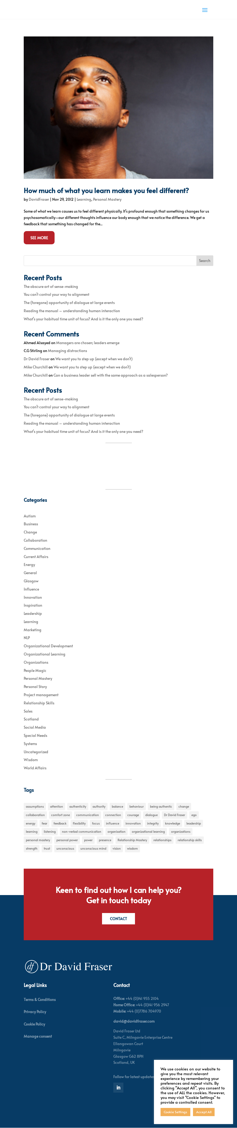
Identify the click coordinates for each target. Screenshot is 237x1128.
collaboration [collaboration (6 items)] (35, 815)
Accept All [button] (203, 1112)
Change (30, 532)
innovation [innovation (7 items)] (133, 823)
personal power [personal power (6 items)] (67, 840)
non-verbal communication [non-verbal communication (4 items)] (81, 831)
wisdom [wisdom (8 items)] (132, 848)
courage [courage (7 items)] (133, 815)
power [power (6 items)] (88, 840)
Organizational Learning (44, 654)
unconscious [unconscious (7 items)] (65, 848)
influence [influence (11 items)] (112, 823)
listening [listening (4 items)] (50, 831)
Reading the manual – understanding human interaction (72, 310)
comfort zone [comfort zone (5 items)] (60, 815)
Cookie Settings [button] (175, 1112)
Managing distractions (67, 350)
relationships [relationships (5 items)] (162, 840)
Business (31, 523)
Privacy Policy (35, 1011)
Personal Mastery (107, 199)
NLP (27, 637)
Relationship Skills (39, 702)
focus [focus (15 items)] (96, 823)
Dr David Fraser (37, 358)
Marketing (32, 629)
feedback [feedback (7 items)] (60, 823)
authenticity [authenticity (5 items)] (77, 806)
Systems (30, 743)
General (30, 572)
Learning (84, 199)
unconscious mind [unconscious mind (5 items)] (93, 848)
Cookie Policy (34, 1024)
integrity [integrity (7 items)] (153, 823)
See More (39, 237)
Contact (118, 918)
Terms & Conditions (40, 999)
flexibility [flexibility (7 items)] (79, 823)
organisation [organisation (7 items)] (116, 831)
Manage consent (38, 1036)
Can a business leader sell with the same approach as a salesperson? (111, 375)
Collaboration (35, 540)
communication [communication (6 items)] (87, 815)
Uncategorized (36, 751)
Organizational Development (48, 645)
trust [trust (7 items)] (47, 848)
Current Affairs (36, 556)
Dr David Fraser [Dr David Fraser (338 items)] (174, 815)
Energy (29, 564)
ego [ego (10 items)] (194, 815)
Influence (31, 589)
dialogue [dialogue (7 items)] (151, 815)
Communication (37, 548)
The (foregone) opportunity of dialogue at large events (69, 302)
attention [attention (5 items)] (56, 806)
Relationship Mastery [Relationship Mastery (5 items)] (132, 840)
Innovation (33, 597)
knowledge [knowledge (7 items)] (172, 823)
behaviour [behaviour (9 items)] (136, 806)
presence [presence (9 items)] (105, 840)
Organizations (36, 662)
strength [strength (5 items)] (31, 848)
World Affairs (35, 767)
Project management (41, 694)
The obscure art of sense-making (51, 286)
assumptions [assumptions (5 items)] (35, 806)
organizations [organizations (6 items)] (180, 831)
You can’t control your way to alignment (56, 294)
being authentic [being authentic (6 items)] (161, 806)
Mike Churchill (36, 366)
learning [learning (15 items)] (31, 831)
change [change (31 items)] (183, 806)
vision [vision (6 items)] (117, 848)
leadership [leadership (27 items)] (193, 823)
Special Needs (35, 735)
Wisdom (31, 759)
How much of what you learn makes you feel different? (106, 190)
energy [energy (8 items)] (30, 823)
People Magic (35, 670)
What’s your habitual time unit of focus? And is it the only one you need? (83, 318)
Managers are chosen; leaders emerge (87, 342)
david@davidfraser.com (133, 1021)
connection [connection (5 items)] (113, 815)
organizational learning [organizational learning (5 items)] (148, 831)
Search (204, 260)
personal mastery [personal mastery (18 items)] (38, 840)
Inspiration (33, 605)
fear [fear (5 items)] (44, 823)
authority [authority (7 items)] (99, 806)
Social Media (35, 727)
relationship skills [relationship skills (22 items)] (190, 840)
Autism (30, 515)
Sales (28, 711)
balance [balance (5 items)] (117, 806)
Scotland (31, 719)
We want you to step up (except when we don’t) (94, 358)
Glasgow (31, 580)
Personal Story (35, 686)
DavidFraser (39, 199)
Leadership (33, 613)
